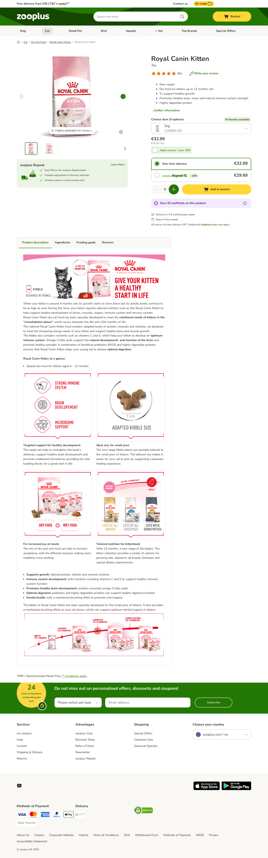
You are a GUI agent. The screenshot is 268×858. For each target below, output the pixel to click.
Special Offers (226, 31)
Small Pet (75, 31)
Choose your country (208, 724)
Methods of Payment (177, 835)
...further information (166, 110)
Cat (47, 31)
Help (20, 740)
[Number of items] (165, 189)
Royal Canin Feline (60, 42)
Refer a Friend (84, 746)
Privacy (213, 835)
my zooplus (24, 733)
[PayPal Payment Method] (57, 815)
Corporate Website (61, 835)
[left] (21, 96)
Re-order (204, 3)
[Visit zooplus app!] (206, 789)
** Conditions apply (74, 676)
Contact (22, 746)
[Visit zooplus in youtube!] (19, 785)
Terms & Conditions (106, 835)
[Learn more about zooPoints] (245, 203)
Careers (39, 835)
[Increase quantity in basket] (174, 189)
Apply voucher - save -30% (175, 150)
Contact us (180, 4)
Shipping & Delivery (30, 752)
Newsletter (82, 752)
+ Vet (158, 31)
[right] (123, 96)
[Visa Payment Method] (22, 815)
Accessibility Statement (32, 841)
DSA (127, 835)
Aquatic (131, 31)
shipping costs (209, 224)
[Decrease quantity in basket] (156, 189)
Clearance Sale (143, 740)
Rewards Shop (85, 740)
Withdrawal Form (146, 835)
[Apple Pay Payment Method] (69, 815)
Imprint (83, 835)
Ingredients (62, 242)
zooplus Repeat (85, 758)
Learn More (117, 164)
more (192, 214)
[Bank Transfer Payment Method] (27, 823)
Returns (22, 758)
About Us (23, 835)
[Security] (143, 811)
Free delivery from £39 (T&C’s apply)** (43, 4)
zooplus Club (84, 733)
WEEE (200, 835)
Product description (35, 242)
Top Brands (189, 31)
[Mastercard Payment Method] (33, 815)
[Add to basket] (216, 189)
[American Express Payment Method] (45, 815)
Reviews (108, 242)
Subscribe (213, 702)
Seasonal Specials (145, 746)
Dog (23, 31)
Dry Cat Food (38, 42)
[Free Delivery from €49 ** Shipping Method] (80, 815)
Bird (104, 31)
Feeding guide (86, 242)
